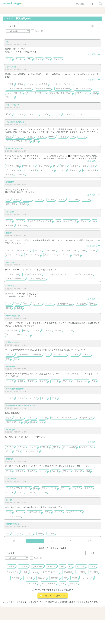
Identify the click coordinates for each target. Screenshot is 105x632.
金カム (93, 566)
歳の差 (56, 447)
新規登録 (80, 4)
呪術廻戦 (68, 572)
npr (65, 578)
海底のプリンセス (13, 422)
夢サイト (64, 488)
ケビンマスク (44, 166)
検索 (92, 26)
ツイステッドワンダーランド (18, 141)
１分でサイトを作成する (52, 595)
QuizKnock (37, 566)
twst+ (25, 331)
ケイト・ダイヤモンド (36, 93)
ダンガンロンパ (12, 274)
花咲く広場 (11, 67)
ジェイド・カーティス (15, 279)
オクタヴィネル (60, 355)
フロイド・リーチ (62, 89)
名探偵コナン (12, 572)
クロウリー (73, 200)
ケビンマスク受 (29, 170)
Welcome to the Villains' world (20, 406)
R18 (95, 93)
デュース (78, 471)
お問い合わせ (32, 623)
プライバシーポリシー (82, 623)
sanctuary (11, 262)
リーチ (44, 398)
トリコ (8, 304)
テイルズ (19, 59)
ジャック (43, 471)
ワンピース (87, 578)
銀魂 (25, 572)
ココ (18, 304)
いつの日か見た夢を (15, 389)
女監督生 (9, 225)
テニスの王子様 (49, 583)
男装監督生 (22, 225)
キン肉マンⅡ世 (89, 170)
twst (72, 137)
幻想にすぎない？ (14, 342)
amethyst (10, 429)
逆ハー (8, 451)
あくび (9, 500)
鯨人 (63, 583)
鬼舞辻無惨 (10, 204)
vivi (8, 42)
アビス (46, 114)
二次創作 (9, 84)
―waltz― (10, 366)
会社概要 (63, 623)
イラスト (19, 137)
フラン (47, 512)
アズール (51, 200)
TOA (29, 59)
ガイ (47, 59)
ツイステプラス (12, 331)
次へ (90, 541)
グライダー (11, 286)
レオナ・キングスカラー (62, 84)
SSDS (8, 308)
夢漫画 (8, 137)
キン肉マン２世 (12, 166)
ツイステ (31, 84)
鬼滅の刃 (23, 204)
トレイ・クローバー (14, 93)
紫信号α (9, 459)
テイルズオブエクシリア (82, 274)
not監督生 (44, 84)
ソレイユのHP (12, 105)
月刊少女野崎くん (64, 304)
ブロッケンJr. (28, 166)
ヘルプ (17, 623)
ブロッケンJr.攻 (12, 170)
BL (55, 166)
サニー (27, 304)
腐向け (63, 166)
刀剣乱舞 (74, 583)
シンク (38, 59)
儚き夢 (9, 233)
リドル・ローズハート (69, 251)
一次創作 (81, 572)
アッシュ (56, 114)
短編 (92, 166)
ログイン (91, 4)
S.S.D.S (18, 308)
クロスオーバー (82, 93)
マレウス (9, 492)
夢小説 (8, 59)
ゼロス (79, 114)
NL (94, 221)
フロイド (27, 200)
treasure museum (14, 148)
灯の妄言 (10, 211)
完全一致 (37, 31)
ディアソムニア (69, 447)
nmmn (75, 578)
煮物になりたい (13, 524)
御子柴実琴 (81, 304)
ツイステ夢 (50, 251)
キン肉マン (74, 170)
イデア (61, 200)
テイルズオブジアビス (32, 274)
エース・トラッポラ (82, 89)
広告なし (9, 97)
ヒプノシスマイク (31, 451)
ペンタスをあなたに (15, 122)
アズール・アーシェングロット (19, 89)
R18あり (9, 174)
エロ (41, 422)
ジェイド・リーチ (43, 89)
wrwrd (35, 572)
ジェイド (57, 59)
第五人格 (42, 578)
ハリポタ (16, 578)
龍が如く (55, 578)
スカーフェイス (47, 170)
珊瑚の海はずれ (13, 315)
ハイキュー (32, 583)
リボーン (19, 512)
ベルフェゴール (34, 512)
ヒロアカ (81, 566)
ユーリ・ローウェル (37, 279)
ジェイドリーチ (70, 221)
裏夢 (8, 359)
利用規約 (49, 623)
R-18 (33, 422)
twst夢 (52, 137)
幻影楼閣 (10, 182)
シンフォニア (33, 114)
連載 (84, 166)
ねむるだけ (11, 478)
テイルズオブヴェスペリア (57, 274)
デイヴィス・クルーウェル (61, 93)
